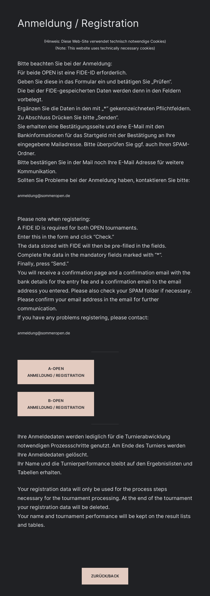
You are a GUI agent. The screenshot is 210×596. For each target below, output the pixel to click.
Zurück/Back (105, 576)
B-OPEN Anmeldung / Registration (55, 404)
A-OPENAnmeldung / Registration (55, 372)
